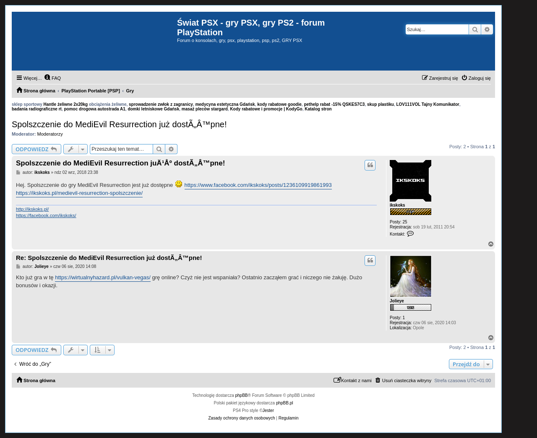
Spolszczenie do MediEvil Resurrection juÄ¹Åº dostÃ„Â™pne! (120, 163)
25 (405, 222)
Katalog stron (318, 109)
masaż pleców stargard (205, 109)
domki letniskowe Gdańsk (153, 109)
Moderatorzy (50, 133)
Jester (268, 410)
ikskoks (397, 205)
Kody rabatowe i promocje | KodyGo (266, 109)
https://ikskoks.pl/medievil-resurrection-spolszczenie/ (79, 193)
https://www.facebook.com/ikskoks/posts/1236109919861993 (258, 185)
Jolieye (397, 301)
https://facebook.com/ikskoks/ (46, 215)
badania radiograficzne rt (37, 109)
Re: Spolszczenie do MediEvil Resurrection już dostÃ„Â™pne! (109, 257)
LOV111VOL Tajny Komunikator (427, 104)
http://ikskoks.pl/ (32, 209)
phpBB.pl (284, 403)
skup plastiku (380, 104)
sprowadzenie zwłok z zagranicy (161, 104)
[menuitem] (52, 78)
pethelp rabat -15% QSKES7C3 (334, 104)
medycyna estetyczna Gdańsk (225, 104)
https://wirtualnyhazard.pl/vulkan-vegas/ (103, 277)
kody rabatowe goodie (279, 104)
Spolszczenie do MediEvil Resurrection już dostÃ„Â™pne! (119, 124)
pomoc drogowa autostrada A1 (94, 109)
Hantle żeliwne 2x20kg (66, 104)
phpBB (241, 395)
